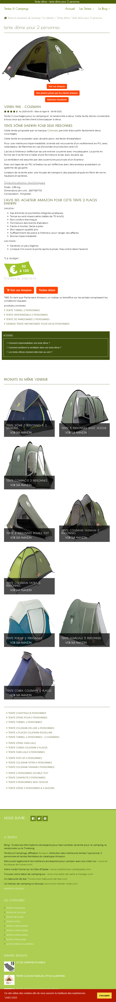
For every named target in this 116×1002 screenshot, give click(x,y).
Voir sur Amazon (57, 86)
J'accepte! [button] (104, 995)
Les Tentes (86, 8)
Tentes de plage (15, 917)
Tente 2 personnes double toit (27, 533)
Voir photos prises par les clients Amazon (57, 93)
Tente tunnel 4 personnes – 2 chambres (33, 737)
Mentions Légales (14, 888)
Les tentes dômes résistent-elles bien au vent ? (30, 352)
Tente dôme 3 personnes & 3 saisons (26, 426)
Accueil (70, 8)
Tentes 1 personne (16, 939)
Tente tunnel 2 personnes (23, 310)
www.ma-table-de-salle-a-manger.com (70, 874)
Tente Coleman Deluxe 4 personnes (31, 728)
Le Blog (104, 8)
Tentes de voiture (16, 912)
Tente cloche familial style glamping (40, 976)
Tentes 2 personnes (17, 935)
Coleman (52, 130)
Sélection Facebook (57, 99)
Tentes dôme (63, 18)
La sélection (48, 18)
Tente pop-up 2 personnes (24, 638)
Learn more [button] (11, 997)
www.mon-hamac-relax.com (61, 883)
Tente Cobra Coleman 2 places (29, 690)
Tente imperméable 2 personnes (27, 314)
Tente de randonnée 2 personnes (28, 319)
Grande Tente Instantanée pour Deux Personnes (37, 323)
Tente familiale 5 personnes (81, 638)
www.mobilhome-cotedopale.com (70, 869)
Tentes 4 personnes (17, 926)
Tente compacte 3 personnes (26, 480)
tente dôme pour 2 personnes (27, 717)
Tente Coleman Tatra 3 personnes (23, 584)
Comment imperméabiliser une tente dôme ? (29, 343)
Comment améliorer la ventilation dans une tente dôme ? (35, 347)
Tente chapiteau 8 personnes (27, 713)
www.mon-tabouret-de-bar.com (48, 878)
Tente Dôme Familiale (22, 743)
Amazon (43, 853)
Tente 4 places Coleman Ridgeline (30, 732)
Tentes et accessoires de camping (22, 18)
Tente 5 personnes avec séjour (83, 428)
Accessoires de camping (20, 944)
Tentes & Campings (16, 8)
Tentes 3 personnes (17, 930)
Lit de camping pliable (30, 962)
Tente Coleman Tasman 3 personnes (80, 532)
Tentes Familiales (15, 908)
